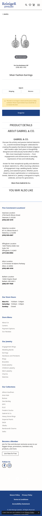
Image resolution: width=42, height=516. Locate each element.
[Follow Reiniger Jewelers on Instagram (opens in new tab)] (9, 465)
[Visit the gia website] (10, 478)
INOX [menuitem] (4, 422)
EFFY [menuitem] (3, 404)
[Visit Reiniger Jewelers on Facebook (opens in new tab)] (4, 465)
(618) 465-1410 (21, 67)
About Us (5, 323)
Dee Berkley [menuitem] (6, 401)
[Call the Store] (7, 220)
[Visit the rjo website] (23, 478)
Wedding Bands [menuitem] (8, 350)
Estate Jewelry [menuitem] (7, 365)
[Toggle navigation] (38, 5)
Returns (30, 91)
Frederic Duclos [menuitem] (7, 410)
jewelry (6, 14)
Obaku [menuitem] (4, 425)
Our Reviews (6, 332)
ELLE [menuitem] (3, 407)
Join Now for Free (10, 454)
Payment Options (8, 329)
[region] (21, 41)
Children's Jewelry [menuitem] (8, 368)
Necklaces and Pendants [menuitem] (11, 356)
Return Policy (15, 495)
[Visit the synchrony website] (30, 478)
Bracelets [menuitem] (5, 362)
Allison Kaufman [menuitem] (8, 392)
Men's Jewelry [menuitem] (7, 371)
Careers (5, 326)
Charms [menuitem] (5, 374)
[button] (26, 5)
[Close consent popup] (38, 512)
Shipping (11, 91)
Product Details (21, 125)
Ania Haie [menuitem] (5, 395)
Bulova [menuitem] (4, 398)
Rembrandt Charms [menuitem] (9, 428)
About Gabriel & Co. (21, 131)
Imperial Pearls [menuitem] (7, 419)
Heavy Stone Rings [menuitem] (9, 416)
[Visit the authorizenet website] (17, 478)
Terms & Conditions (21, 499)
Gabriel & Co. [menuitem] (7, 413)
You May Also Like (21, 190)
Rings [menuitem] (4, 359)
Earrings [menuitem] (5, 353)
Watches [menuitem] (5, 377)
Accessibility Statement (21, 504)
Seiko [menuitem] (4, 431)
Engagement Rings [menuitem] (9, 347)
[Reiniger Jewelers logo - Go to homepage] (9, 5)
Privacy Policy (27, 495)
